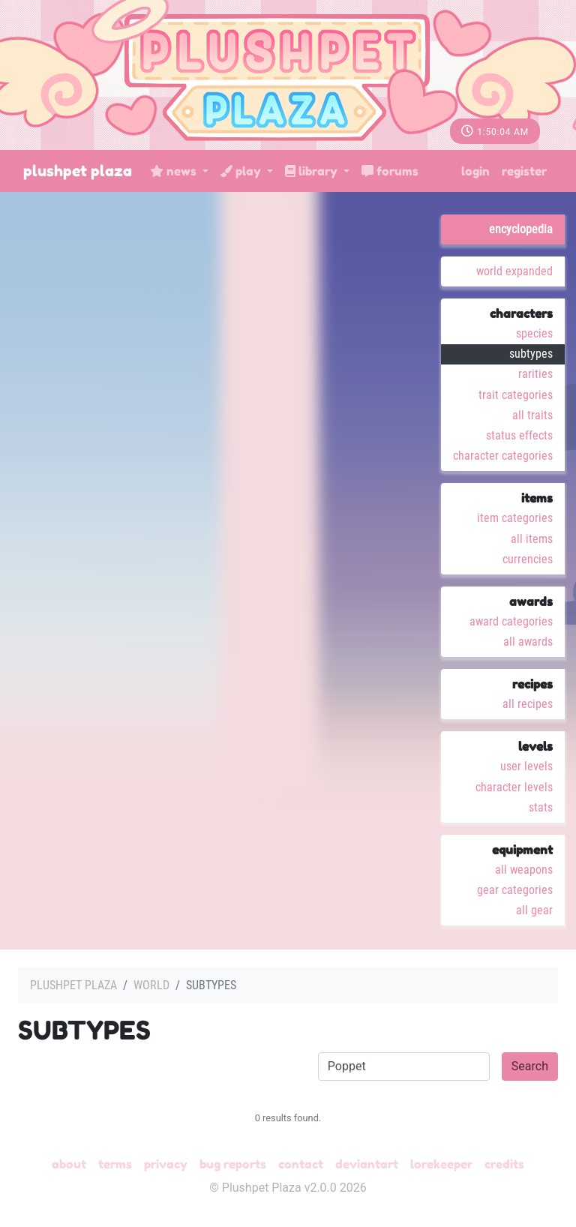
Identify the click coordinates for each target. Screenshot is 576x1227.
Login (475, 171)
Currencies (527, 559)
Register (524, 171)
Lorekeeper (441, 1164)
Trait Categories (515, 395)
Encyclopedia (521, 229)
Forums (390, 171)
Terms (115, 1164)
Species (534, 333)
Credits (504, 1164)
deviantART (366, 1164)
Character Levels (514, 787)
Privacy (166, 1164)
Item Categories (515, 518)
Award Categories (511, 621)
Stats (541, 807)
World (152, 985)
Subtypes (531, 353)
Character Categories (503, 455)
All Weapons (524, 869)
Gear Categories (515, 890)
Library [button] (312, 171)
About (69, 1164)
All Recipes (527, 704)
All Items (532, 539)
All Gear (534, 910)
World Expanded (514, 271)
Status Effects (519, 435)
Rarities (535, 374)
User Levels (526, 766)
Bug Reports (233, 1164)
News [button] (175, 171)
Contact (300, 1164)
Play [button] (242, 171)
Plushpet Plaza (77, 171)
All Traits (532, 415)
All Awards (528, 641)
